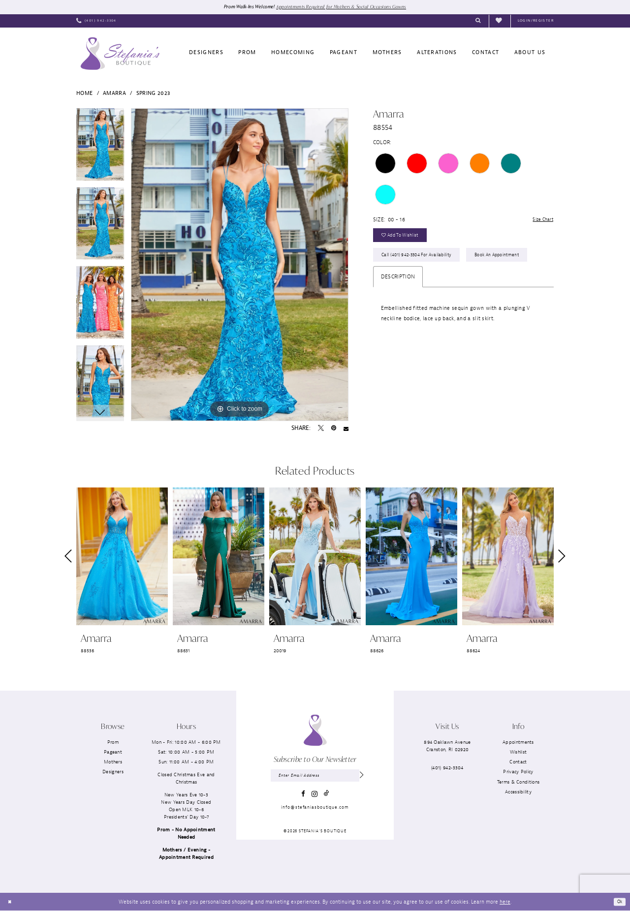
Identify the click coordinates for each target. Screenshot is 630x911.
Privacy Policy (518, 772)
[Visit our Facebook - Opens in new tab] (303, 796)
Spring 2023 (153, 93)
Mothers (113, 762)
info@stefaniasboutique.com (314, 810)
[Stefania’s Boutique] (120, 54)
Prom (113, 742)
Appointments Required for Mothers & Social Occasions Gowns (344, 6)
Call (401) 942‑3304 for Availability (422, 262)
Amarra (114, 93)
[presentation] (122, 557)
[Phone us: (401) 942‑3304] (96, 22)
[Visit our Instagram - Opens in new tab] (314, 796)
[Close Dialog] (10, 902)
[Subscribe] (361, 777)
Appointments (518, 742)
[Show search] (478, 22)
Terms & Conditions (518, 782)
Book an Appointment (408, 285)
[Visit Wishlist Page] (499, 21)
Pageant (113, 752)
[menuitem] (96, 22)
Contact (518, 762)
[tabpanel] (100, 148)
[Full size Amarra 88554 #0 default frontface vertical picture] (239, 265)
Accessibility (518, 792)
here (505, 902)
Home (84, 93)
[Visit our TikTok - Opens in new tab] (326, 796)
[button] (535, 21)
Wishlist (518, 752)
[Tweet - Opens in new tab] (321, 429)
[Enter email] (314, 777)
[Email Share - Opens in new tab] (346, 428)
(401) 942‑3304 (447, 768)
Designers (113, 772)
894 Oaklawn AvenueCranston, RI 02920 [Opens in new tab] (447, 746)
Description (398, 307)
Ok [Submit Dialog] (618, 902)
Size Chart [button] (540, 220)
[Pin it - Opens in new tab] (333, 429)
